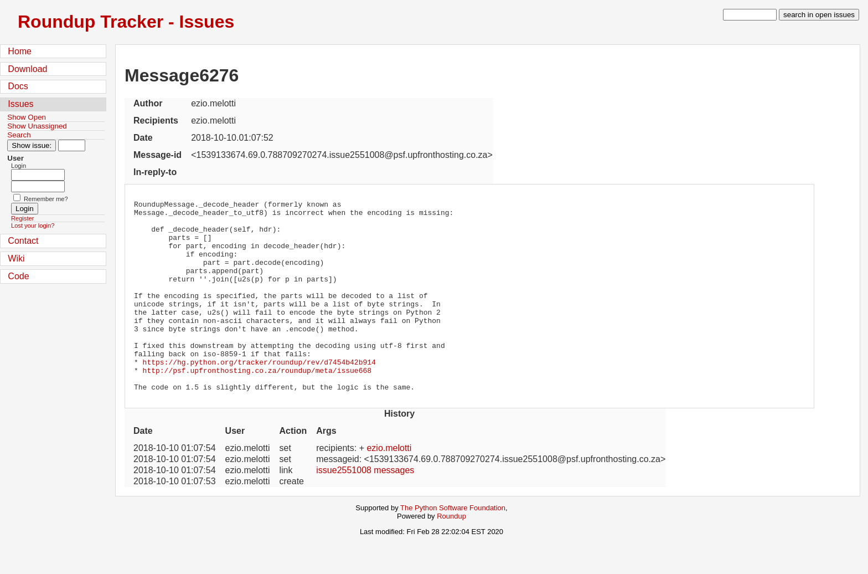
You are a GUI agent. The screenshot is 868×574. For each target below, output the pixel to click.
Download (27, 69)
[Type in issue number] (71, 145)
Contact (23, 240)
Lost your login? (32, 225)
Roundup (451, 554)
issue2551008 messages (365, 508)
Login (18, 165)
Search (18, 135)
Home (20, 51)
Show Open (26, 117)
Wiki (16, 258)
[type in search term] (750, 14)
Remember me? (46, 199)
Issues (20, 104)
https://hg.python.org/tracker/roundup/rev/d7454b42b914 (259, 395)
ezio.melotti (388, 486)
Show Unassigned (36, 126)
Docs (18, 86)
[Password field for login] (38, 186)
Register (22, 218)
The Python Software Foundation (452, 546)
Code (18, 276)
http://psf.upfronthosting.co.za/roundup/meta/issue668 (257, 405)
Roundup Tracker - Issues (126, 22)
